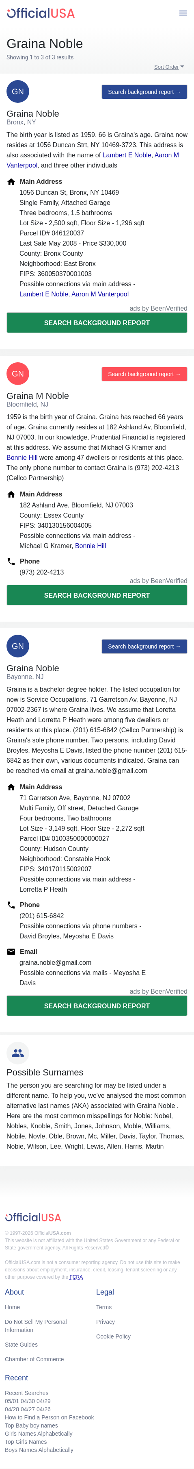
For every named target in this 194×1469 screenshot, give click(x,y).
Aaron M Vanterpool (100, 294)
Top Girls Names (26, 1442)
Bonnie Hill (21, 457)
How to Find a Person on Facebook (49, 1417)
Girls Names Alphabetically (39, 1433)
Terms (104, 1307)
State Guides (21, 1344)
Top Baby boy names (31, 1425)
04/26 (44, 1409)
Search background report (97, 323)
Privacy (105, 1322)
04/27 (28, 1409)
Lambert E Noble (127, 155)
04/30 (28, 1401)
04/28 (12, 1409)
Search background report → (144, 92)
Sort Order (166, 67)
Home (12, 1307)
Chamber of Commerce (34, 1359)
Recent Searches (26, 1393)
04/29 (44, 1401)
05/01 (12, 1401)
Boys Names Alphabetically (39, 1450)
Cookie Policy (113, 1336)
